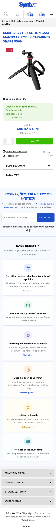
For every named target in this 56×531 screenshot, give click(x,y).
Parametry (12, 175)
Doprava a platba (14, 482)
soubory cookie (24, 516)
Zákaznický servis (14, 473)
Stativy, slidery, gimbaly (22, 20)
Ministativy (41, 20)
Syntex (4, 20)
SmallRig (5, 24)
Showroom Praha (15, 491)
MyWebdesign (28, 519)
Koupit (35, 141)
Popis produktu (15, 165)
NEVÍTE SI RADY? (12, 501)
